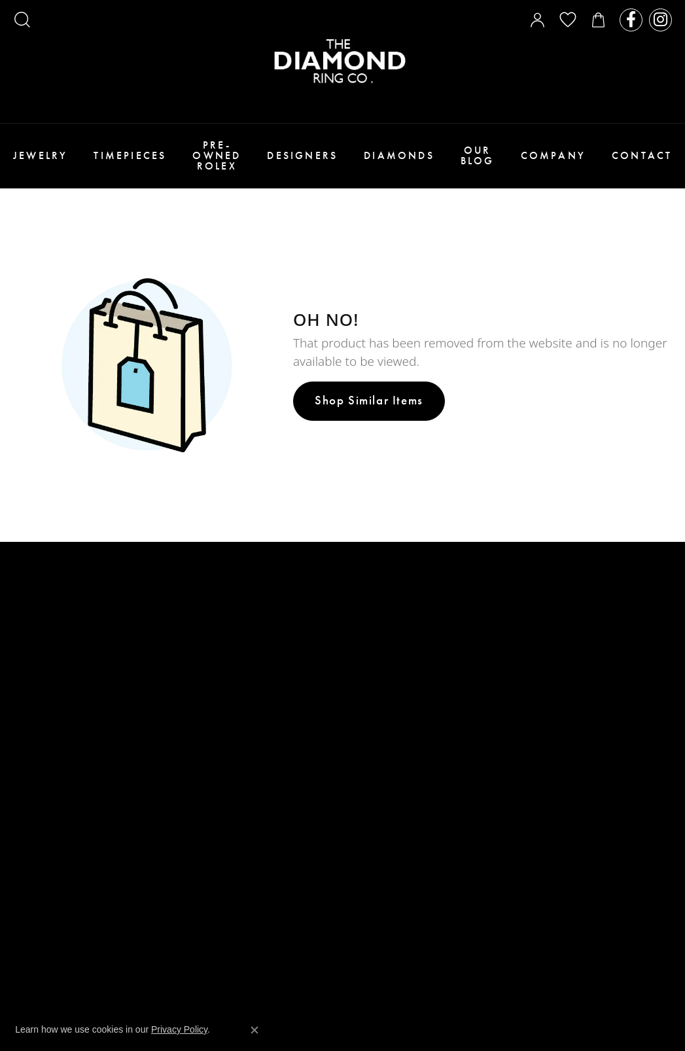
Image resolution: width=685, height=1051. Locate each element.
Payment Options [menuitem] (221, 735)
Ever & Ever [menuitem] (376, 613)
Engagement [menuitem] (210, 642)
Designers (302, 155)
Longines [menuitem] (371, 743)
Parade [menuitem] (366, 685)
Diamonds (399, 155)
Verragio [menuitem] (371, 656)
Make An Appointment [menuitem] (233, 749)
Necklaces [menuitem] (205, 613)
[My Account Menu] (537, 20)
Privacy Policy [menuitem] (215, 821)
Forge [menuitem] (363, 714)
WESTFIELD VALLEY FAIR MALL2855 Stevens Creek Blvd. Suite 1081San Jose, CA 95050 (89, 627)
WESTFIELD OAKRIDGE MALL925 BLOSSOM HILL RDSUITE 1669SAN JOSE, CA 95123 (73, 707)
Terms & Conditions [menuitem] (228, 792)
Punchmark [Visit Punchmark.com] (470, 952)
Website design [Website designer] (321, 952)
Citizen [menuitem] (366, 771)
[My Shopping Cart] (598, 20)
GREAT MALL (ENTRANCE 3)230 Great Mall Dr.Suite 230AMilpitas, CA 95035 (70, 795)
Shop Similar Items (369, 400)
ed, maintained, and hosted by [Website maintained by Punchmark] (399, 952)
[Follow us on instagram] (660, 20)
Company (553, 155)
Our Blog (478, 155)
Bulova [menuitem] (366, 786)
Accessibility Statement (533, 952)
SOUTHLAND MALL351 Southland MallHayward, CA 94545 (54, 877)
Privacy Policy (179, 1029)
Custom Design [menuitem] (217, 720)
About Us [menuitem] (202, 706)
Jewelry (40, 155)
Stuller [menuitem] (367, 599)
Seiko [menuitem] (362, 800)
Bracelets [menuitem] (204, 599)
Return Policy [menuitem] (215, 807)
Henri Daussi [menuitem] (379, 671)
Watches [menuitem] (200, 627)
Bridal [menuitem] (197, 656)
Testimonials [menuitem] (212, 764)
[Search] (22, 20)
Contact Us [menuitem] (207, 778)
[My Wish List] (568, 20)
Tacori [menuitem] (364, 584)
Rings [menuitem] (194, 584)
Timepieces (130, 155)
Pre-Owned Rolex (216, 155)
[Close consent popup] (254, 1030)
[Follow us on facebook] (631, 20)
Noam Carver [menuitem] (380, 627)
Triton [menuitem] (365, 728)
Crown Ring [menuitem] (377, 642)
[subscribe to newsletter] (653, 629)
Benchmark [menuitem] (376, 699)
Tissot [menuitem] (364, 757)
